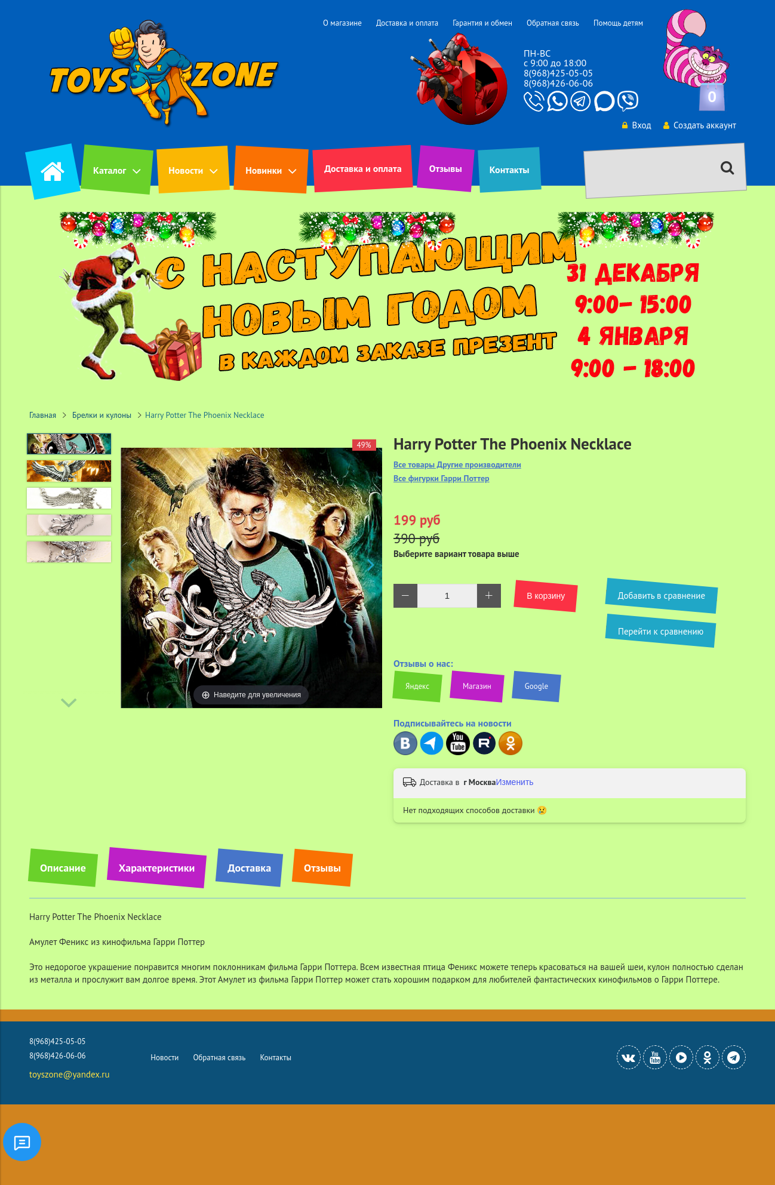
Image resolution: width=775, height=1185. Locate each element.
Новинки (263, 170)
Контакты (510, 170)
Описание (63, 868)
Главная (42, 415)
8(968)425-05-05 (558, 73)
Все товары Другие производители (457, 465)
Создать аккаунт (699, 125)
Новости (185, 170)
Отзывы (445, 168)
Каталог (109, 170)
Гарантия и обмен (482, 23)
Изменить (514, 782)
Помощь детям (618, 23)
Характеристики (157, 868)
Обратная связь (553, 23)
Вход (636, 125)
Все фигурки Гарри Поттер (441, 478)
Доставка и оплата (407, 23)
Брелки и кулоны (101, 415)
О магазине (342, 23)
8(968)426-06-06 (558, 83)
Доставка (249, 868)
